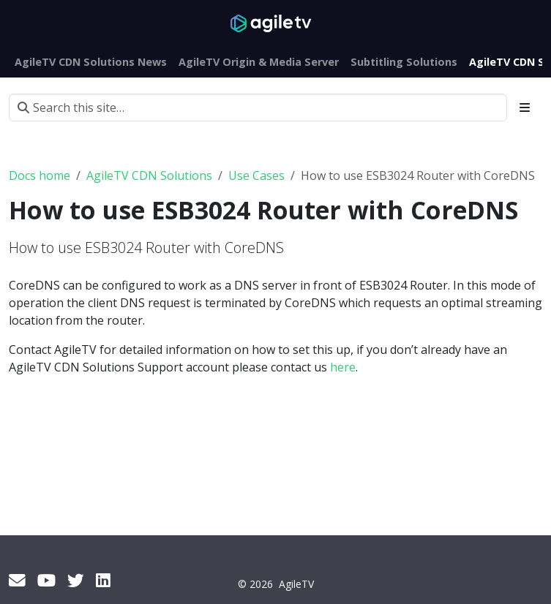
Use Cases (256, 175)
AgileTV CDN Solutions (149, 175)
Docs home (39, 175)
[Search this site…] (258, 107)
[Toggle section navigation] (525, 107)
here (343, 367)
